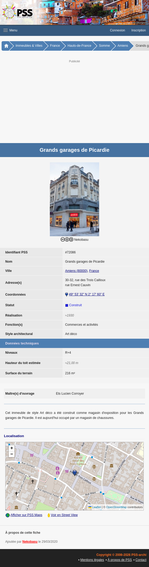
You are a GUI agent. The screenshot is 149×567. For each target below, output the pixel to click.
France (55, 46)
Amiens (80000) (76, 271)
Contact (141, 560)
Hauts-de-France (79, 46)
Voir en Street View (64, 515)
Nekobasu (29, 542)
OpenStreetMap (116, 507)
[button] (53, 30)
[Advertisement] (74, 101)
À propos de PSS (120, 560)
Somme (104, 46)
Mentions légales (92, 560)
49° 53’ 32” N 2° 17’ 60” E (86, 294)
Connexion (117, 30)
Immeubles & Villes (29, 46)
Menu (10, 30)
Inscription (138, 30)
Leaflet (94, 507)
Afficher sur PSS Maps (26, 515)
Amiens (123, 46)
